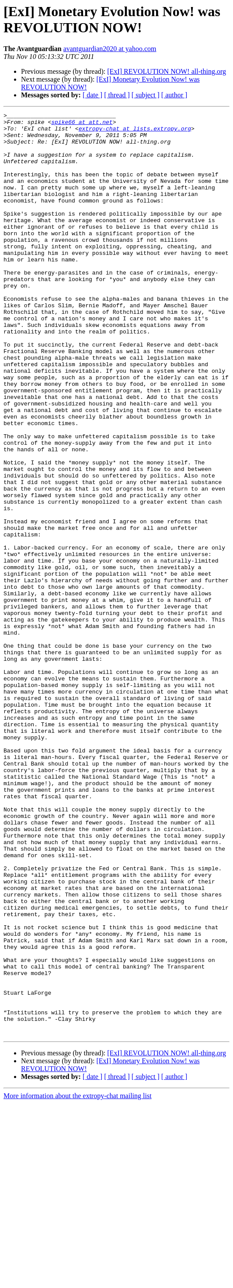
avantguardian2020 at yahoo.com (109, 48)
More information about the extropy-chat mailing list (77, 1280)
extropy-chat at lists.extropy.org (135, 132)
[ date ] (92, 95)
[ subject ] (146, 95)
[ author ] (174, 95)
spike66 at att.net (81, 124)
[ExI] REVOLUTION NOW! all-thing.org (166, 71)
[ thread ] (117, 95)
